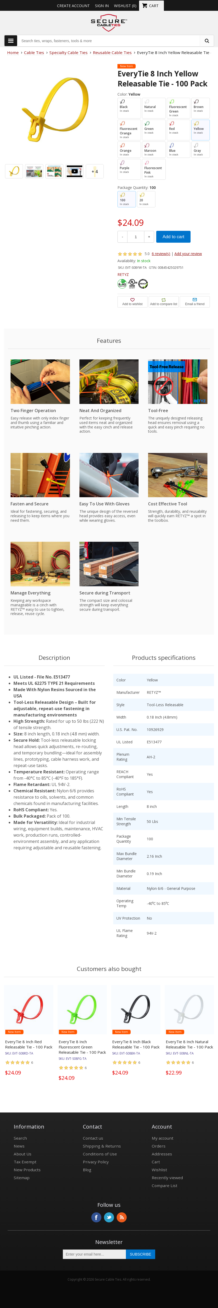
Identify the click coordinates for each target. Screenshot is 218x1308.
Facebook (96, 1217)
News (19, 1146)
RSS (122, 1217)
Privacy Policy (96, 1161)
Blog (87, 1169)
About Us (22, 1153)
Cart (156, 1161)
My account (162, 1138)
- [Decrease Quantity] (122, 237)
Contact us (93, 1138)
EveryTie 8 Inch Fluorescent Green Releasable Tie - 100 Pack (82, 1047)
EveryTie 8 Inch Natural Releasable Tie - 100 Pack (189, 1044)
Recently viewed (167, 1177)
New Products (27, 1169)
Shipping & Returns (102, 1146)
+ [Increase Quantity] (149, 237)
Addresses (162, 1153)
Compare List (164, 1185)
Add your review (188, 253)
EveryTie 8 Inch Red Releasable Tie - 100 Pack (28, 1044)
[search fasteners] (207, 40)
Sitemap (22, 1177)
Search (20, 1138)
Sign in (102, 5)
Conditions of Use (100, 1153)
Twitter (109, 1217)
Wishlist (159, 1169)
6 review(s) (161, 253)
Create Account (73, 5)
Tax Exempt (25, 1161)
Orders (158, 1146)
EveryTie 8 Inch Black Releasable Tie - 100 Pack (135, 1044)
